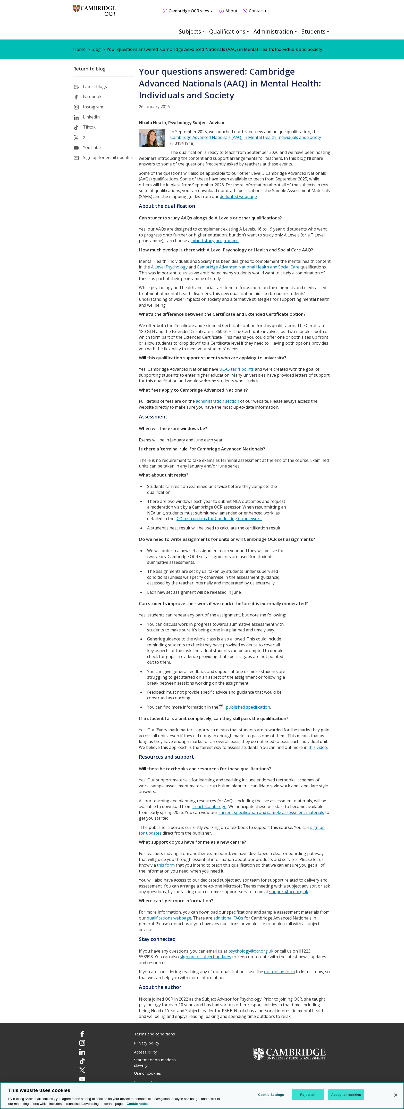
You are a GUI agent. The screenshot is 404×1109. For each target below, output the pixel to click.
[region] (202, 1095)
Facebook (92, 96)
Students (313, 31)
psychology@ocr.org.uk (250, 951)
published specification (248, 707)
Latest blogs (95, 86)
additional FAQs (228, 918)
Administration (273, 31)
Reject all (307, 1095)
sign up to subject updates (205, 957)
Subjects (190, 31)
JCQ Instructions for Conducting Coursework (218, 518)
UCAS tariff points (236, 369)
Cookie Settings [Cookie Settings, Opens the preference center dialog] (271, 1095)
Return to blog (89, 69)
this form (166, 865)
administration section (217, 401)
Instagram (93, 107)
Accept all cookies (346, 1095)
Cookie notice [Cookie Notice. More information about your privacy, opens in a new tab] (137, 1104)
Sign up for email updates (108, 157)
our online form (279, 972)
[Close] (395, 1095)
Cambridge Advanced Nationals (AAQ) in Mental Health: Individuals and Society (245, 137)
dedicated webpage (238, 196)
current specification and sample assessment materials (271, 812)
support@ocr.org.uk (288, 891)
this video (317, 747)
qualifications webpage (169, 918)
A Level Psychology (169, 267)
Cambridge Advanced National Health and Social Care (248, 267)
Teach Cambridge (209, 806)
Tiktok (89, 127)
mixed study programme (215, 240)
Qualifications (227, 31)
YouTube (92, 147)
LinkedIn (91, 117)
